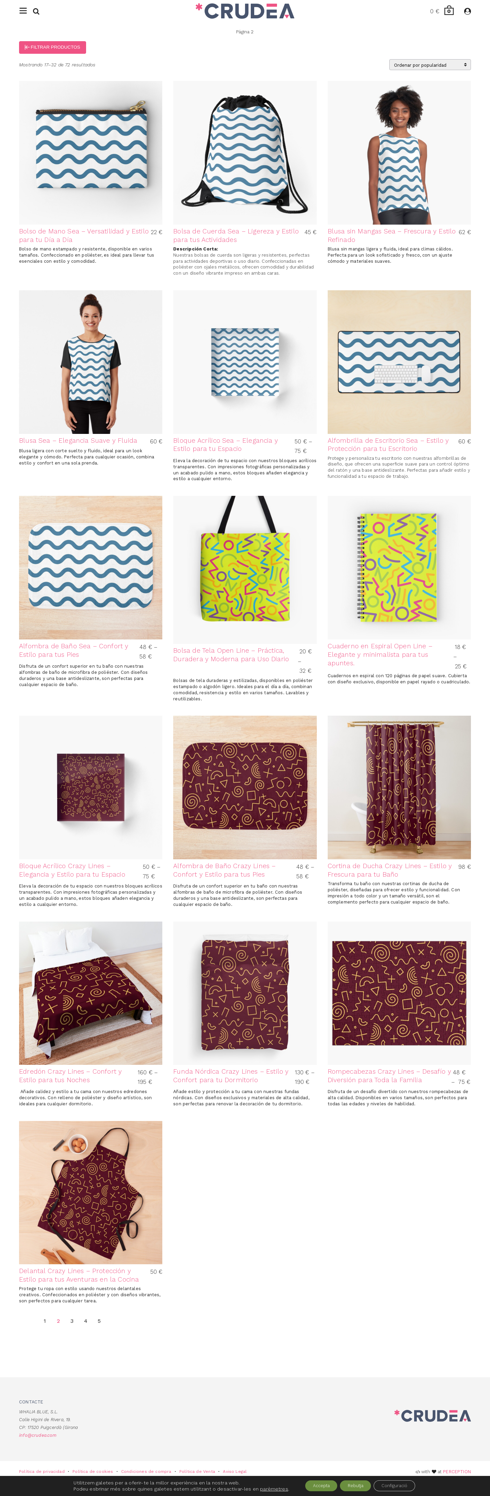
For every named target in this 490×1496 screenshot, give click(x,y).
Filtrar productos (57, 52)
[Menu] (23, 13)
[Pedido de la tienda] (430, 70)
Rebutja (355, 1485)
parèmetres (263, 1488)
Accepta (314, 1485)
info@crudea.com (38, 1440)
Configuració (402, 1485)
